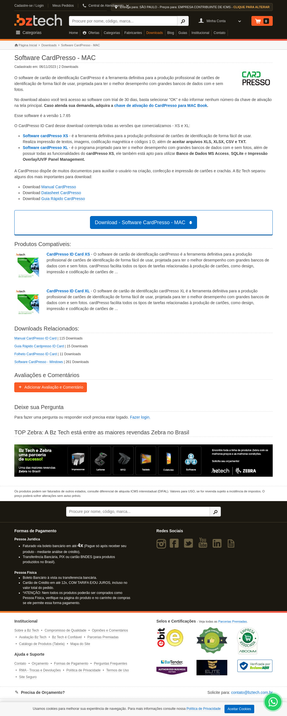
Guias (182, 33)
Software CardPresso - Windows (38, 362)
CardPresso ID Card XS (69, 254)
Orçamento (40, 663)
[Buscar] (123, 21)
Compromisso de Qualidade (65, 630)
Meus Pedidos (63, 6)
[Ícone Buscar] (183, 21)
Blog (170, 33)
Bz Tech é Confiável (67, 637)
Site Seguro (28, 677)
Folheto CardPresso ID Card (35, 354)
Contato (219, 33)
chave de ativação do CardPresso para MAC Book (160, 105)
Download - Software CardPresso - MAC (144, 222)
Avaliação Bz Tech (33, 637)
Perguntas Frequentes (110, 663)
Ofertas (90, 33)
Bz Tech (38, 20)
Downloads (154, 33)
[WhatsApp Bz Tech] (273, 702)
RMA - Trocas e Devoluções (40, 670)
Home (73, 33)
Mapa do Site (80, 644)
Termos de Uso (117, 670)
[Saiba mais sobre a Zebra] (143, 461)
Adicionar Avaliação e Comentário (50, 387)
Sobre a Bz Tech (26, 630)
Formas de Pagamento (71, 663)
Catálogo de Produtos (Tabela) (42, 644)
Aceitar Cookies (239, 709)
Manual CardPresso (58, 187)
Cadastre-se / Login (29, 6)
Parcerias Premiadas (103, 637)
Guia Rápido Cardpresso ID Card (39, 346)
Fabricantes (133, 33)
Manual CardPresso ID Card (35, 338)
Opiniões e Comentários (110, 630)
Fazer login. (140, 417)
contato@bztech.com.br (252, 692)
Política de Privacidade (83, 670)
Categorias (112, 33)
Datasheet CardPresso (61, 193)
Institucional (200, 33)
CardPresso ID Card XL (69, 291)
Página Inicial (25, 45)
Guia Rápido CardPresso (63, 198)
